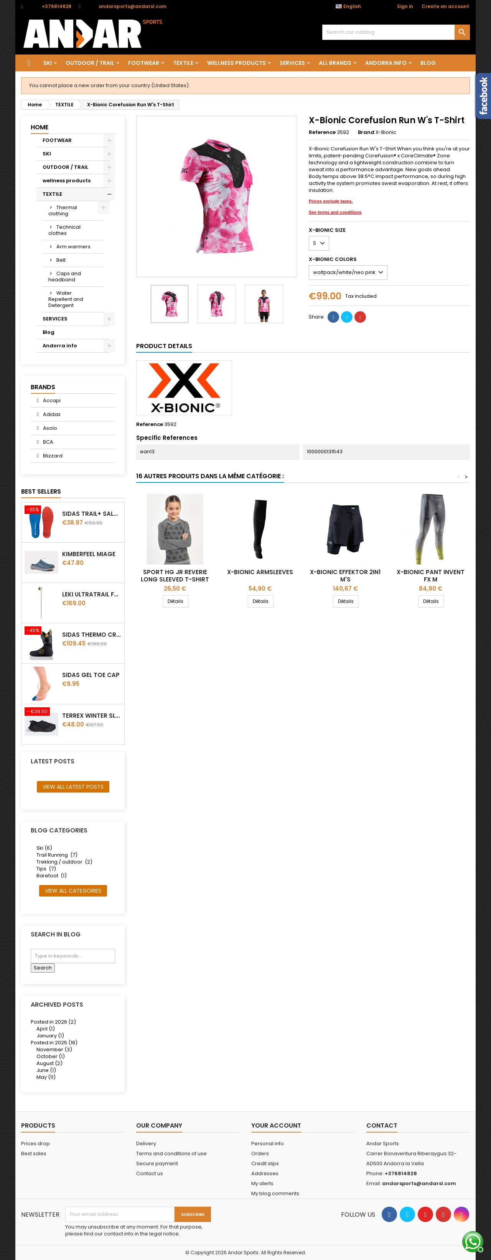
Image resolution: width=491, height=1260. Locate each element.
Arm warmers (73, 246)
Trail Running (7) (56, 855)
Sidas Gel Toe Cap (91, 675)
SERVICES (292, 63)
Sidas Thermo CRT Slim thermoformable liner (91, 634)
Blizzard (52, 455)
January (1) (50, 1035)
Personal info (267, 1143)
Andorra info (386, 63)
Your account (276, 1125)
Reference (322, 132)
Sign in (405, 6)
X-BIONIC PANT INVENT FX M (431, 575)
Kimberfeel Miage (88, 554)
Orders (260, 1153)
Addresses (264, 1173)
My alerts (262, 1183)
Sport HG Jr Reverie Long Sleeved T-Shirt (175, 575)
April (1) (45, 1028)
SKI (47, 63)
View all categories (73, 891)
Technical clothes (64, 230)
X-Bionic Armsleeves (260, 572)
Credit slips (265, 1163)
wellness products (236, 63)
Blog (428, 63)
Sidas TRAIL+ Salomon (91, 513)
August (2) (49, 1063)
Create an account (445, 6)
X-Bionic (386, 132)
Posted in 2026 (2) (53, 1022)
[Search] (396, 32)
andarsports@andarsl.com (132, 6)
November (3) (54, 1049)
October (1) (50, 1056)
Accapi (51, 400)
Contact (381, 1125)
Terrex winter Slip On (91, 715)
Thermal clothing (62, 210)
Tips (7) (46, 868)
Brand (366, 132)
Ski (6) (44, 848)
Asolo (49, 428)
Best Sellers (41, 491)
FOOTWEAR (143, 63)
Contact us (149, 1173)
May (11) (46, 1077)
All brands (335, 63)
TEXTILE (183, 63)
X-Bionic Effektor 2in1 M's (345, 575)
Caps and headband (64, 276)
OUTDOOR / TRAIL (90, 63)
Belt (61, 260)
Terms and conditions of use (171, 1153)
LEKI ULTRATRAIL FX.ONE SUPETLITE (91, 594)
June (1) (46, 1070)
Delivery (146, 1143)
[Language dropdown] (352, 6)
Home (39, 127)
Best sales (33, 1153)
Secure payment (157, 1163)
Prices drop (35, 1143)
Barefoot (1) (51, 875)
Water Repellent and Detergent (65, 299)
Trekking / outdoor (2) (64, 861)
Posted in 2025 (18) (54, 1042)
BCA (47, 442)
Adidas (51, 414)
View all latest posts (73, 787)
